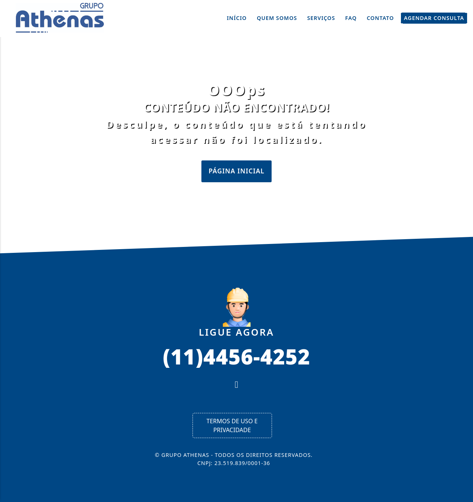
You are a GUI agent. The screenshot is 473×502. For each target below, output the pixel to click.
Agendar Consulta (434, 18)
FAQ (351, 17)
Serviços (321, 17)
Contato (380, 17)
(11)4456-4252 (236, 356)
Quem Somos (277, 17)
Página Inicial (236, 170)
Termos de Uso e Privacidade (232, 425)
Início (237, 17)
